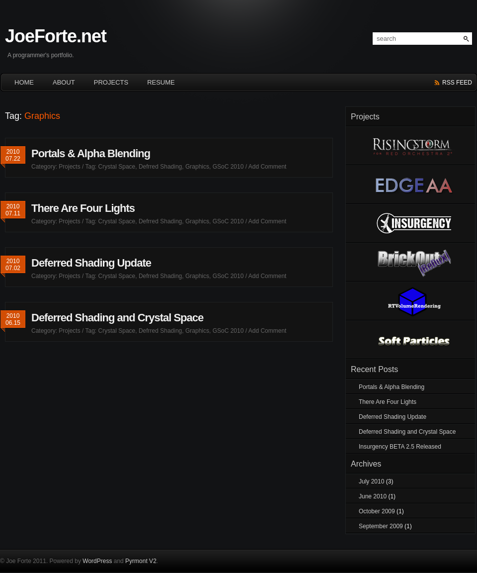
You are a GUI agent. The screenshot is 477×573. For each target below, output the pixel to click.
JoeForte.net (55, 36)
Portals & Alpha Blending (90, 153)
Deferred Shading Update (91, 263)
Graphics (197, 166)
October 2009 (377, 511)
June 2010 (373, 496)
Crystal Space (117, 166)
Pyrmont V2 (141, 561)
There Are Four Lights (83, 208)
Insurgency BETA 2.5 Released (400, 446)
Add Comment (267, 166)
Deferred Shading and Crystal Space (117, 317)
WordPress (97, 561)
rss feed (457, 82)
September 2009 (381, 526)
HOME (24, 82)
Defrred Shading (160, 166)
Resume (161, 82)
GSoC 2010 (228, 166)
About (64, 82)
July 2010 (371, 481)
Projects (111, 82)
